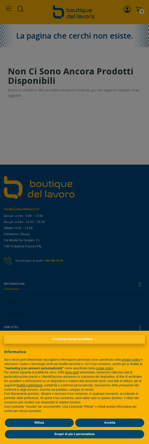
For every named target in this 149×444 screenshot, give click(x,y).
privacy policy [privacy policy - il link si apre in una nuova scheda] (131, 359)
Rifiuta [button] (39, 422)
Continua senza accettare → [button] (74, 339)
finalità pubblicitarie (30, 385)
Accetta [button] (109, 422)
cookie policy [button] (104, 368)
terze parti (72, 372)
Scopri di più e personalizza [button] (74, 434)
